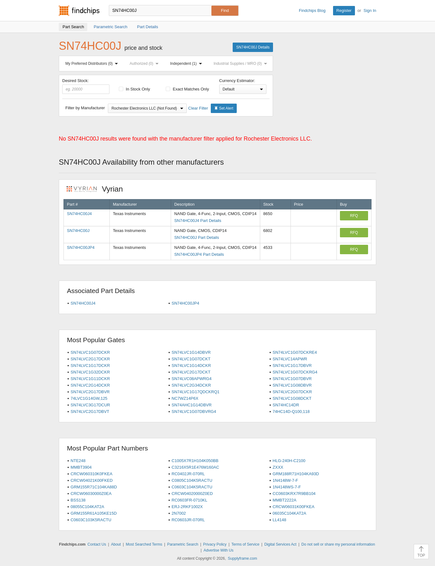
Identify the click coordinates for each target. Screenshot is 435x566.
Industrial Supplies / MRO (242, 63)
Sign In (370, 10)
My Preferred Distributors (92, 63)
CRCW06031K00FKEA (294, 506)
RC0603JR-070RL (188, 519)
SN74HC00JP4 (80, 247)
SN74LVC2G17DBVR (90, 391)
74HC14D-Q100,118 (291, 411)
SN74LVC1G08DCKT (292, 398)
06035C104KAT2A (289, 513)
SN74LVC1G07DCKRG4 (295, 372)
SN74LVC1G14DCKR (191, 365)
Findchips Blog (312, 10)
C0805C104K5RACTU (192, 480)
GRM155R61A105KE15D (94, 513)
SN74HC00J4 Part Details (197, 220)
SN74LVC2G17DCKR (90, 359)
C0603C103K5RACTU (91, 519)
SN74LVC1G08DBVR (292, 385)
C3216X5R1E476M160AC (195, 467)
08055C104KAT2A (87, 506)
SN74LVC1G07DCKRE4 (295, 352)
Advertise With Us (218, 550)
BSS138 (78, 500)
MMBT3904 (81, 467)
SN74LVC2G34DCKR (191, 385)
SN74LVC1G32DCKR (90, 372)
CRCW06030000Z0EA (91, 493)
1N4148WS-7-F (287, 487)
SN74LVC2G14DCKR (90, 385)
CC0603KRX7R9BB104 (294, 493)
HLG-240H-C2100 (289, 460)
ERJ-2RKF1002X (187, 506)
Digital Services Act (280, 544)
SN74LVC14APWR (290, 359)
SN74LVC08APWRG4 (192, 378)
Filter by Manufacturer (85, 107)
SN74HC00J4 (79, 213)
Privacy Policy (215, 544)
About (116, 544)
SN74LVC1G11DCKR (90, 378)
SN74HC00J (78, 230)
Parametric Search (182, 544)
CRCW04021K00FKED (92, 480)
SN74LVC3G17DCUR (90, 405)
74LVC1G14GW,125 (89, 398)
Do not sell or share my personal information (338, 544)
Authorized (145, 63)
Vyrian (98, 189)
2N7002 (179, 513)
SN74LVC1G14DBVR (191, 352)
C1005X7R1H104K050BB (195, 460)
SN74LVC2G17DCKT (191, 372)
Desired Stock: (85, 86)
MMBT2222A (284, 500)
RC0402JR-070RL (188, 473)
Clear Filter (198, 108)
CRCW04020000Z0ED (192, 493)
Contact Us (97, 544)
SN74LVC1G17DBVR (292, 365)
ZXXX (278, 467)
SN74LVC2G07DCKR (292, 391)
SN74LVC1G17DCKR (90, 365)
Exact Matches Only (187, 89)
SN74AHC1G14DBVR (192, 405)
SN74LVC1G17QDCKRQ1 (196, 391)
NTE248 (78, 460)
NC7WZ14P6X (185, 398)
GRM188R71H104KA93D (296, 473)
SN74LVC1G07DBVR (292, 378)
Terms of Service (245, 544)
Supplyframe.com (242, 558)
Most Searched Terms (144, 544)
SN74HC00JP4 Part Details (199, 254)
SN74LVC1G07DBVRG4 (194, 411)
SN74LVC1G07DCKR (90, 352)
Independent (187, 63)
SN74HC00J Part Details (196, 237)
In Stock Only (134, 89)
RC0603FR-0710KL (189, 500)
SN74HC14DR (286, 405)
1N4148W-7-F (285, 480)
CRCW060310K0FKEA (92, 473)
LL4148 (279, 519)
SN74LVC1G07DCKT (191, 359)
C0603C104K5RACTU (192, 487)
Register (344, 10)
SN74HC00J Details (253, 47)
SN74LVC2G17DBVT (90, 411)
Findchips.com (79, 10)
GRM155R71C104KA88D (94, 487)
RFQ (354, 216)
